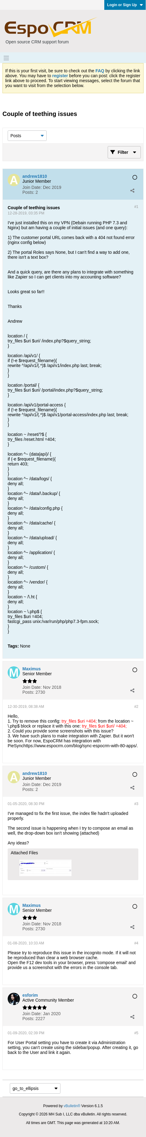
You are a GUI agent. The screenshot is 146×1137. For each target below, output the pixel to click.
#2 (136, 706)
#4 (136, 943)
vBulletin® (72, 1106)
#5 (136, 1033)
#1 (136, 207)
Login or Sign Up (125, 5)
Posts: (28, 192)
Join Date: (32, 187)
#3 (136, 804)
